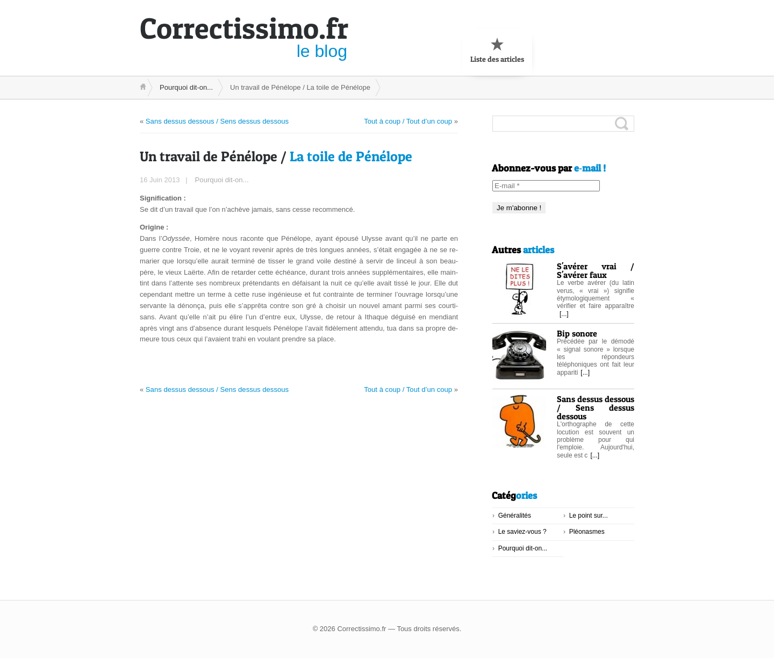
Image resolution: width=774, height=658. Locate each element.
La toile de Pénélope (276, 155)
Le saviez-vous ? (522, 531)
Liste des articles (497, 50)
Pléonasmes (587, 531)
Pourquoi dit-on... (186, 87)
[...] (564, 314)
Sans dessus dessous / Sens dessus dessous (217, 121)
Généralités (514, 515)
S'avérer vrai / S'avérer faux (595, 270)
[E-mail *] (546, 185)
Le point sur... (588, 515)
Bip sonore (577, 333)
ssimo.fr (244, 28)
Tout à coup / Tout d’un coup (408, 121)
